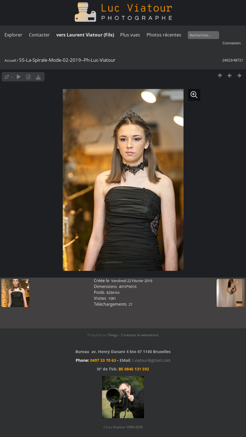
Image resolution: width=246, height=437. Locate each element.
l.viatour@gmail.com (151, 360)
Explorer (13, 35)
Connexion (231, 42)
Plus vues (130, 35)
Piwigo (113, 335)
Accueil (10, 60)
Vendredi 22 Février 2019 (131, 280)
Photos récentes (164, 35)
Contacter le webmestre (140, 335)
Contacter (39, 35)
